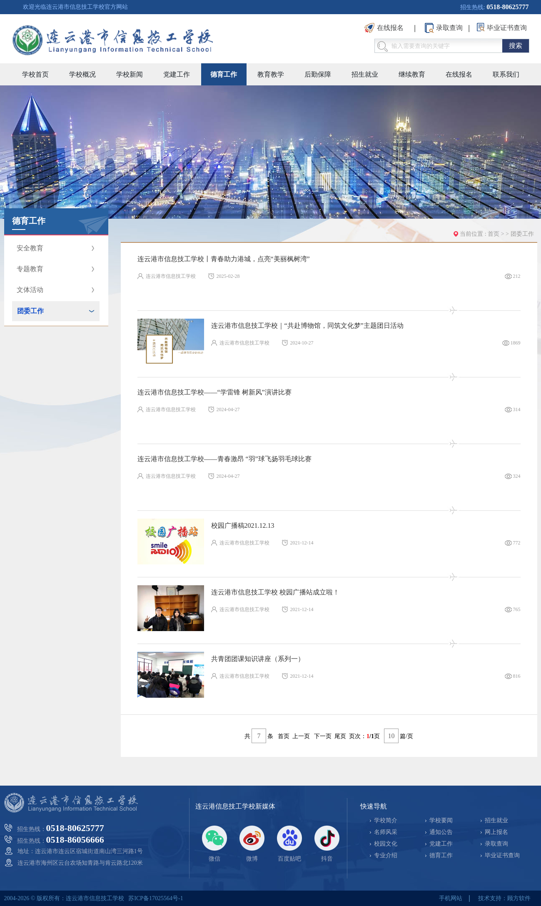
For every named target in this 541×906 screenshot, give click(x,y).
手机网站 (450, 898)
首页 (493, 234)
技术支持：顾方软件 (504, 898)
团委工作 (522, 234)
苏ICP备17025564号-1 (155, 898)
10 (391, 735)
